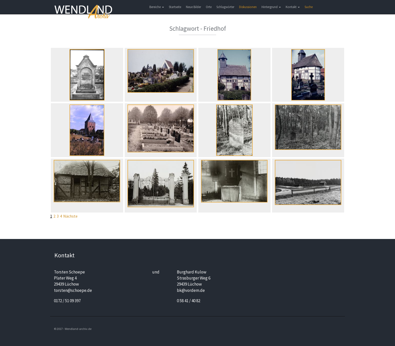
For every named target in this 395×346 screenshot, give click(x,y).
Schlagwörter (225, 7)
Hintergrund (271, 7)
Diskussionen (248, 7)
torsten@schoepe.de (73, 290)
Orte (209, 7)
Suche (309, 7)
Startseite (175, 7)
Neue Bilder (193, 7)
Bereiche (156, 7)
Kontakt (293, 7)
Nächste (70, 216)
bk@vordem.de (191, 290)
